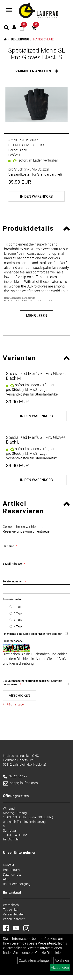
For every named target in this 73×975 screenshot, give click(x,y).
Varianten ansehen (33, 71)
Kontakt (8, 865)
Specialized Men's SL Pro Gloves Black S (36, 54)
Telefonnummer (13, 581)
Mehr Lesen (36, 315)
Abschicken (19, 695)
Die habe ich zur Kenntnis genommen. (32, 682)
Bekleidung (20, 39)
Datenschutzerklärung (21, 680)
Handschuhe (43, 39)
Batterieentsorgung (16, 884)
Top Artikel (10, 910)
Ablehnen (62, 960)
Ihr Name (8, 546)
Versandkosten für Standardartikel (34, 174)
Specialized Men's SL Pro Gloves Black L (36, 440)
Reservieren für (12, 599)
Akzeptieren (60, 967)
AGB (6, 879)
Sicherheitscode (13, 641)
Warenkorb (11, 905)
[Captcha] (36, 672)
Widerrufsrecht (14, 919)
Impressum (11, 870)
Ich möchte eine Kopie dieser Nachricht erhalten (32, 633)
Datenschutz (12, 874)
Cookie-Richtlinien (48, 953)
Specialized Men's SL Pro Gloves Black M (36, 376)
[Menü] (9, 10)
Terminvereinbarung (31, 822)
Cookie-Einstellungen (35, 960)
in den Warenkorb (36, 196)
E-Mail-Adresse (12, 563)
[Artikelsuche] (6, 28)
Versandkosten (14, 914)
